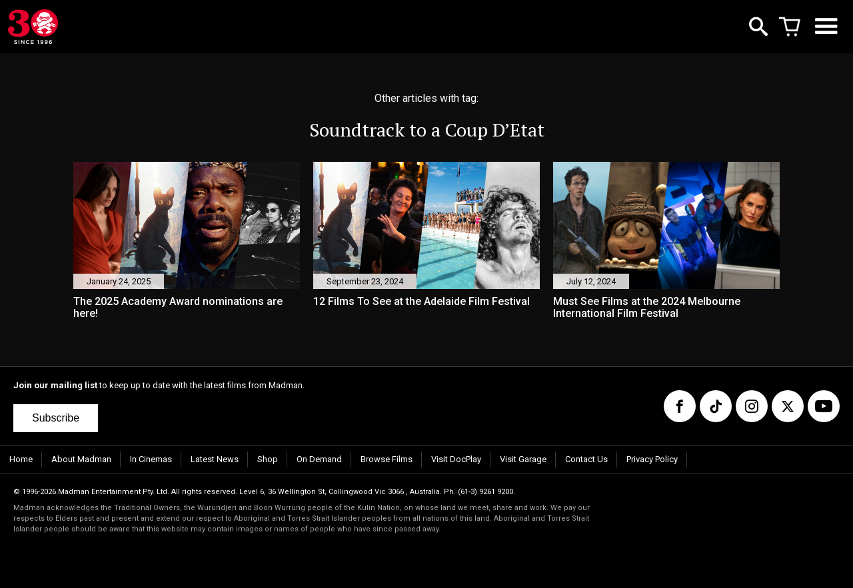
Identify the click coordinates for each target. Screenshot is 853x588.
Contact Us (586, 459)
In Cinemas (151, 459)
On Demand (319, 459)
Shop (267, 459)
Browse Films (387, 459)
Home (21, 459)
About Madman (81, 459)
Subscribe (55, 418)
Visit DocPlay (456, 459)
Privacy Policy (652, 459)
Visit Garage (523, 459)
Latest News (215, 459)
